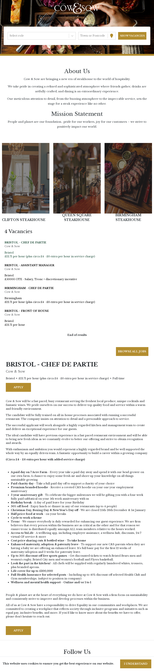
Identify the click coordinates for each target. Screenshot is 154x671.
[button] (25, 178)
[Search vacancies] (132, 36)
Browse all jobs (132, 351)
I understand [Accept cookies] (135, 663)
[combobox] (80, 36)
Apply (18, 387)
